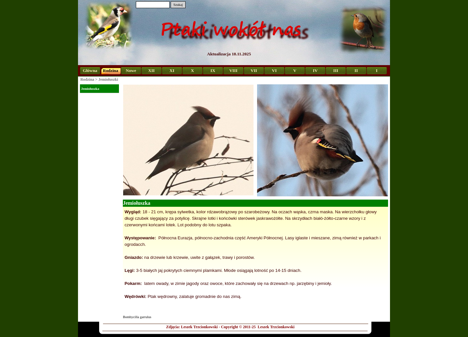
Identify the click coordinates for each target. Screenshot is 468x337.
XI (172, 70)
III (335, 70)
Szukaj (178, 5)
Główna (90, 70)
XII (151, 70)
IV (315, 70)
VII (254, 70)
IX (213, 70)
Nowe (131, 70)
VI (274, 70)
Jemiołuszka (90, 89)
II (356, 70)
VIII (233, 70)
